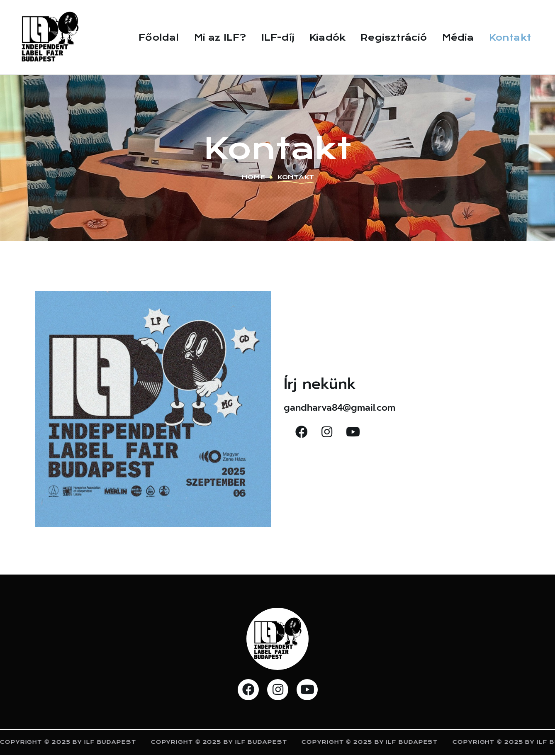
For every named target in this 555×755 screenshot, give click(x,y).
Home (253, 177)
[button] (301, 432)
